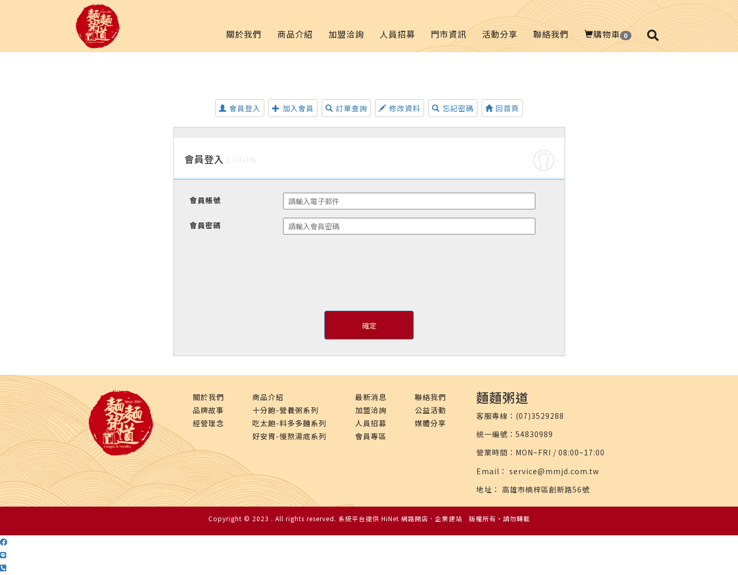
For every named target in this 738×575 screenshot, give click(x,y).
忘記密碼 (453, 108)
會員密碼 (205, 225)
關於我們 (244, 34)
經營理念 (208, 423)
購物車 (607, 34)
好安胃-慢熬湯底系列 (289, 436)
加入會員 (293, 108)
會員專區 (370, 436)
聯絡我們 (551, 34)
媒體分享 (430, 423)
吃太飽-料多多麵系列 (289, 423)
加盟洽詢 (346, 34)
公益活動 (430, 410)
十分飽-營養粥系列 (285, 410)
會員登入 (240, 108)
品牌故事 (208, 410)
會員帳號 (205, 200)
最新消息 (370, 397)
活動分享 (500, 34)
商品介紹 (295, 34)
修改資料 (399, 108)
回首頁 (502, 108)
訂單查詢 (346, 108)
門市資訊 (448, 34)
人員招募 (397, 34)
